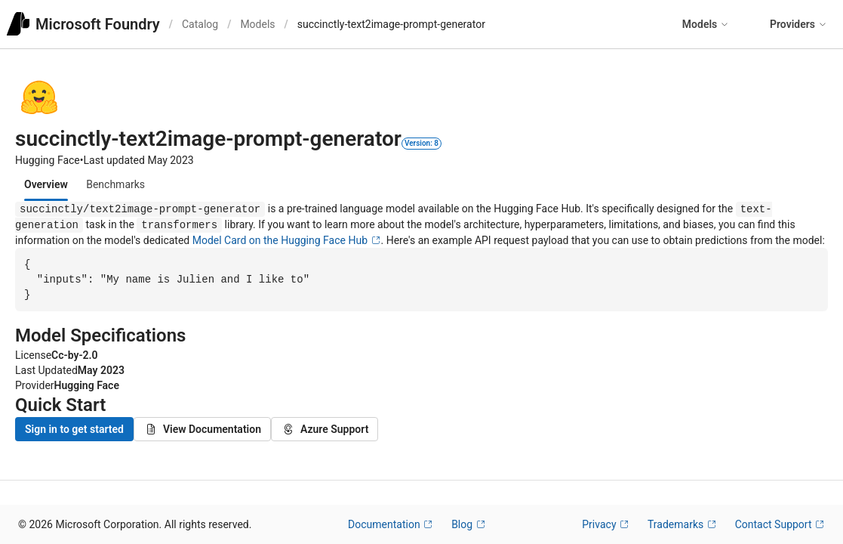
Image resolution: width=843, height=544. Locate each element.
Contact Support (780, 524)
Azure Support (324, 431)
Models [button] (705, 24)
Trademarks (682, 524)
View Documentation (202, 431)
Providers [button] (798, 24)
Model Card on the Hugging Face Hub (286, 240)
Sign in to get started (74, 431)
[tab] (46, 184)
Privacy (605, 524)
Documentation (390, 524)
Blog (468, 524)
